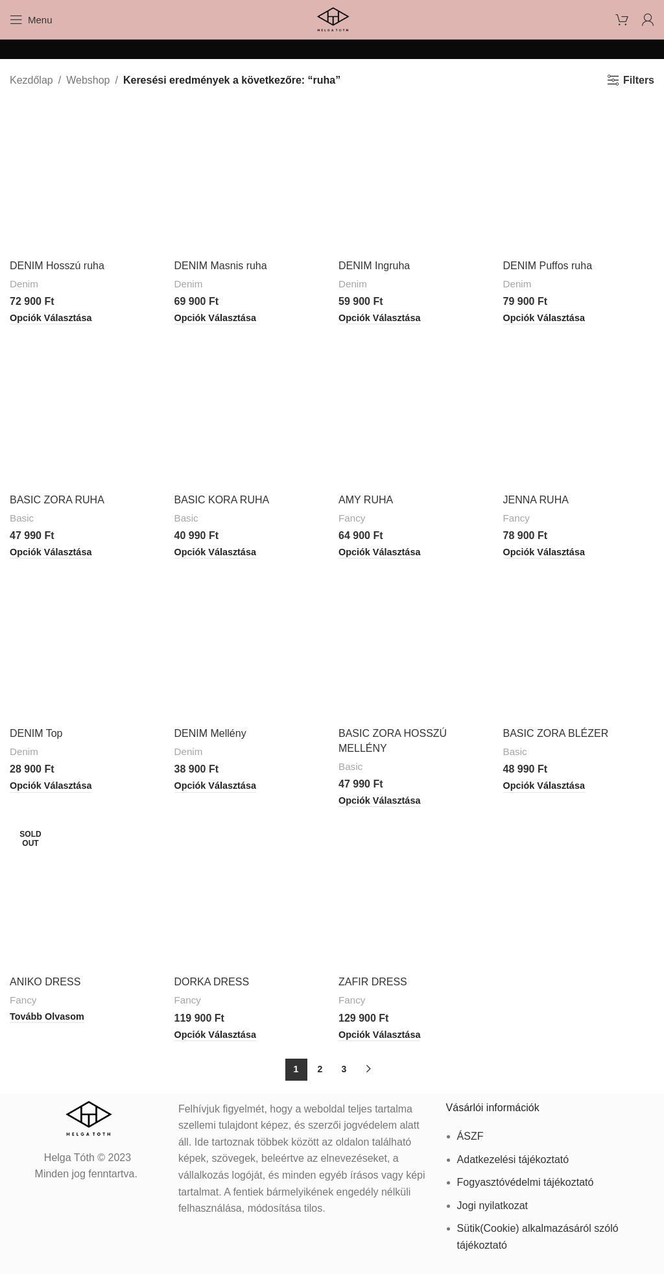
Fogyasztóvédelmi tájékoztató (525, 1182)
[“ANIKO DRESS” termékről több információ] (47, 1017)
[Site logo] (332, 18)
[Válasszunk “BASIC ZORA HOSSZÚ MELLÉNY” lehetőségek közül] (379, 801)
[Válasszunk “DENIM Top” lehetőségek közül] (50, 786)
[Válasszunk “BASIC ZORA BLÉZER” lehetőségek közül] (544, 786)
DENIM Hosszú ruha (57, 265)
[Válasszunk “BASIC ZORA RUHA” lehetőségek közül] (50, 553)
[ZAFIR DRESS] (414, 894)
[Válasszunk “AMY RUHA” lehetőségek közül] (379, 553)
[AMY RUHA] (414, 411)
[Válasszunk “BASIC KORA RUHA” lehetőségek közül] (215, 553)
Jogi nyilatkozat (492, 1205)
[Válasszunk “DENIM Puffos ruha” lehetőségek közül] (544, 318)
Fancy (351, 517)
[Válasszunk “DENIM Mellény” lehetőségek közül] (215, 786)
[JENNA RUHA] (579, 411)
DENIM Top (36, 733)
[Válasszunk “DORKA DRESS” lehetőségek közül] (215, 1035)
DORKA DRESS (212, 981)
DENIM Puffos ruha (548, 265)
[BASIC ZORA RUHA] (85, 411)
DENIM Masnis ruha (220, 265)
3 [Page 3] (344, 1069)
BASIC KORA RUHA (222, 499)
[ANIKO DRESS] (85, 894)
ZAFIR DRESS (372, 981)
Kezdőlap (31, 80)
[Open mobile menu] (31, 19)
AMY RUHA (365, 499)
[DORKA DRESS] (250, 894)
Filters (638, 80)
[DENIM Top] (85, 645)
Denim (24, 283)
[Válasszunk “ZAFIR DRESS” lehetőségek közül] (379, 1035)
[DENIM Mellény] (250, 645)
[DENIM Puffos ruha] (579, 178)
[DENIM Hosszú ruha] (85, 178)
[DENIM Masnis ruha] (250, 178)
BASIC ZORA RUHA (57, 499)
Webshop (88, 80)
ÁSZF (470, 1136)
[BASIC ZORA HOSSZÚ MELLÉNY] (414, 645)
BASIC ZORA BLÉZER (556, 733)
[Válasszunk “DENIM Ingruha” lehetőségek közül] (379, 318)
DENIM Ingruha (374, 265)
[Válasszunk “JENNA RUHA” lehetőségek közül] (544, 553)
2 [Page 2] (320, 1069)
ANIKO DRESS (45, 981)
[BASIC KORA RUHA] (250, 411)
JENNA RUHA (536, 499)
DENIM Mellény (210, 733)
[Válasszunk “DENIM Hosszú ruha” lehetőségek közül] (50, 318)
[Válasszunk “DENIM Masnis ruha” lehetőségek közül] (215, 318)
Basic (22, 517)
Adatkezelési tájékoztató (513, 1159)
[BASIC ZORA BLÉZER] (579, 645)
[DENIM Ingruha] (414, 178)
